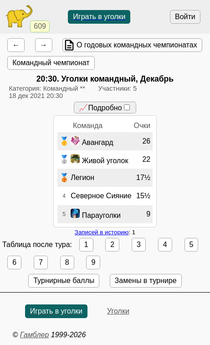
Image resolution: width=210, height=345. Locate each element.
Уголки (118, 311)
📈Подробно (104, 108)
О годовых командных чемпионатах (137, 45)
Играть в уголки (99, 17)
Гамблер (34, 335)
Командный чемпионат (50, 63)
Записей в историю (101, 232)
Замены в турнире (146, 280)
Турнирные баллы (63, 280)
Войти (185, 17)
